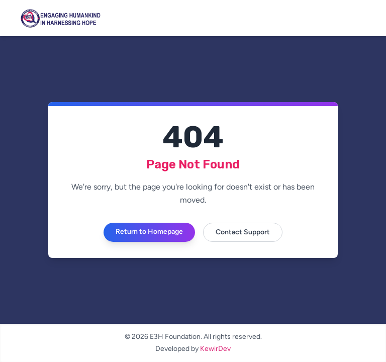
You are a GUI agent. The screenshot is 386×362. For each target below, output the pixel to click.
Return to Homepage (149, 231)
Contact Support (243, 232)
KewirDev (215, 348)
